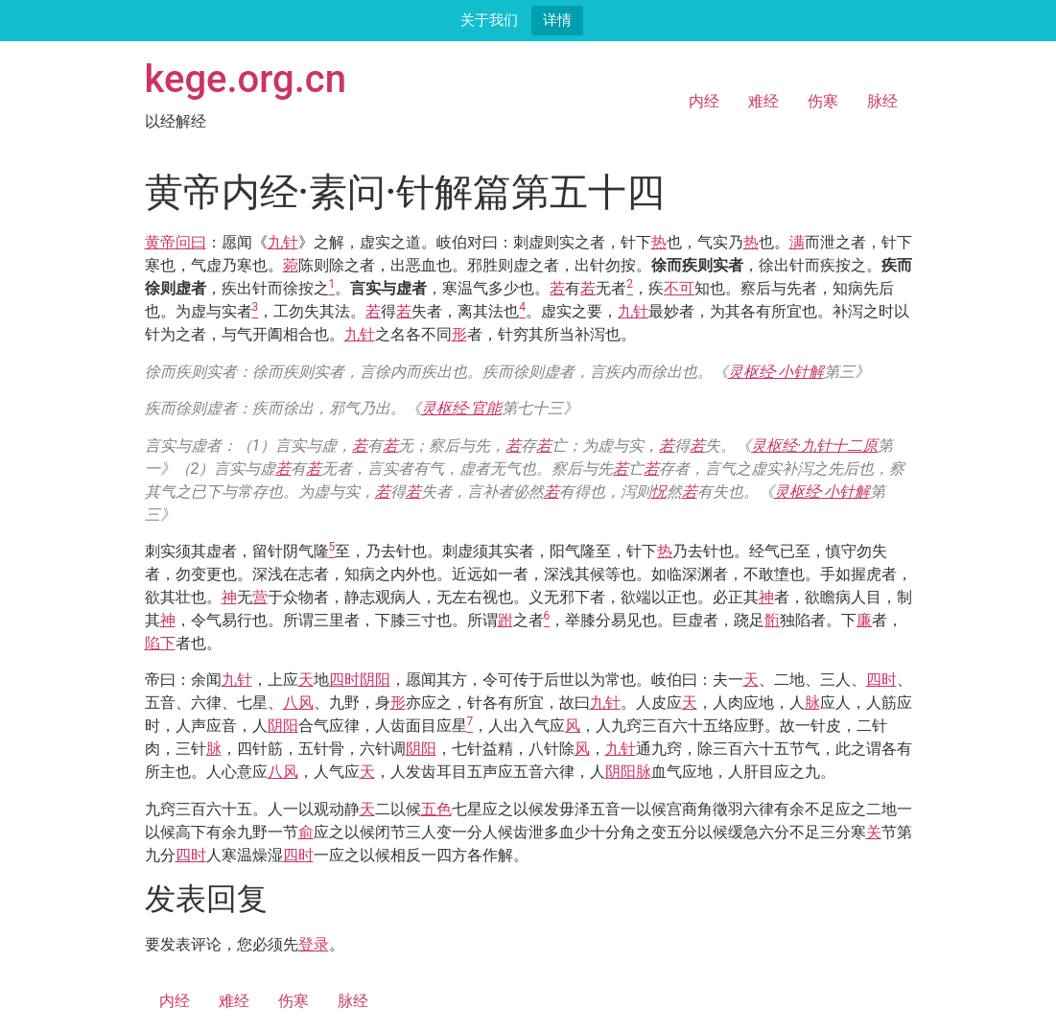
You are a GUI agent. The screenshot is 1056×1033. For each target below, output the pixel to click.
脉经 (882, 101)
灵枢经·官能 (461, 408)
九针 (283, 242)
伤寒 (823, 101)
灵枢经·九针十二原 (814, 445)
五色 (436, 809)
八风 (298, 702)
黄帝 (160, 242)
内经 (704, 101)
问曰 (191, 242)
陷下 (160, 643)
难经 (763, 101)
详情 (557, 20)
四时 (344, 679)
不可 (679, 288)
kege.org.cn (246, 79)
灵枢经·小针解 (776, 372)
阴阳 (375, 679)
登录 (313, 944)
